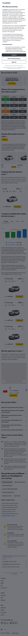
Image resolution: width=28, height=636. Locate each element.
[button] (14, 54)
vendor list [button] (12, 31)
